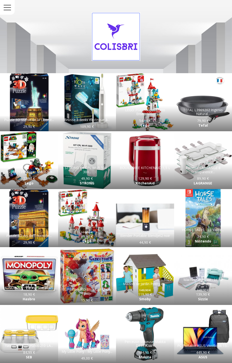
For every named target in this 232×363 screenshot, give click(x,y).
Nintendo (203, 241)
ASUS (203, 357)
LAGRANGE (203, 183)
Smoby (145, 299)
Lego (145, 125)
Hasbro (29, 299)
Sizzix (203, 299)
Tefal (203, 125)
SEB (29, 357)
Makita (145, 357)
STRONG (87, 183)
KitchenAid (145, 183)
